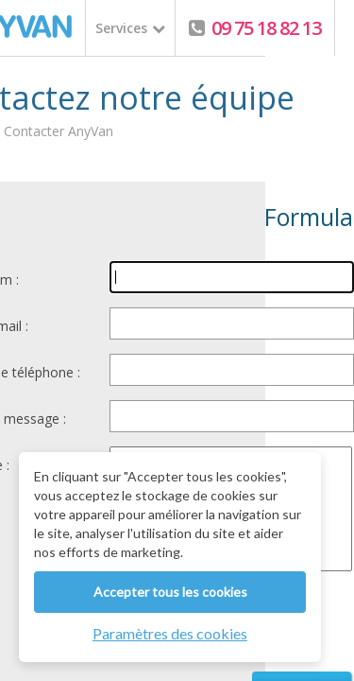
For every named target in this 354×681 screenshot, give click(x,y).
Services (121, 28)
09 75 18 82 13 (264, 28)
